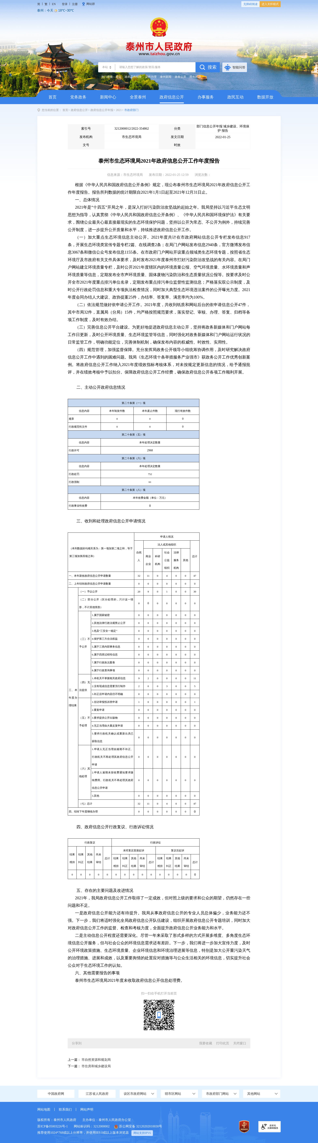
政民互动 (235, 97)
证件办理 (151, 76)
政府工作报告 (133, 76)
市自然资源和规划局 (96, 1059)
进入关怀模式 (270, 4)
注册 (75, 4)
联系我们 (65, 1109)
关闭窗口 (239, 1043)
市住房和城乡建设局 (96, 1066)
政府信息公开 (172, 99)
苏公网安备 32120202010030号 (138, 1127)
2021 (119, 110)
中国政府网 (56, 1093)
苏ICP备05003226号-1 (52, 1126)
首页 (52, 97)
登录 (65, 4)
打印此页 (222, 1043)
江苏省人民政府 (97, 1093)
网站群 (90, 3)
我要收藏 (205, 1043)
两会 (118, 76)
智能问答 (238, 67)
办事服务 (206, 97)
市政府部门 (131, 110)
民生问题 (195, 76)
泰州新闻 (165, 76)
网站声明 (86, 1109)
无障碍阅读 (250, 4)
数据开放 (265, 97)
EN (54, 4)
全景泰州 (138, 97)
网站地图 (43, 1109)
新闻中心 (108, 97)
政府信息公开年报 (101, 110)
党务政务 (78, 97)
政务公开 (180, 76)
